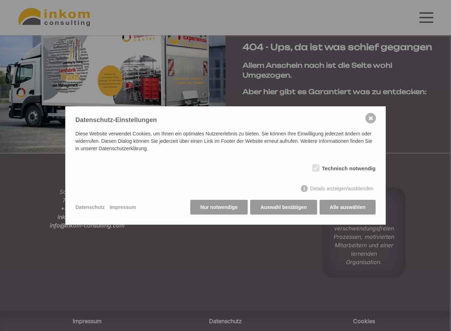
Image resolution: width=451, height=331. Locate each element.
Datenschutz (90, 207)
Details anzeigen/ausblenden (341, 188)
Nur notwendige (219, 207)
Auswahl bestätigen (283, 207)
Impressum (123, 207)
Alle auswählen (347, 207)
